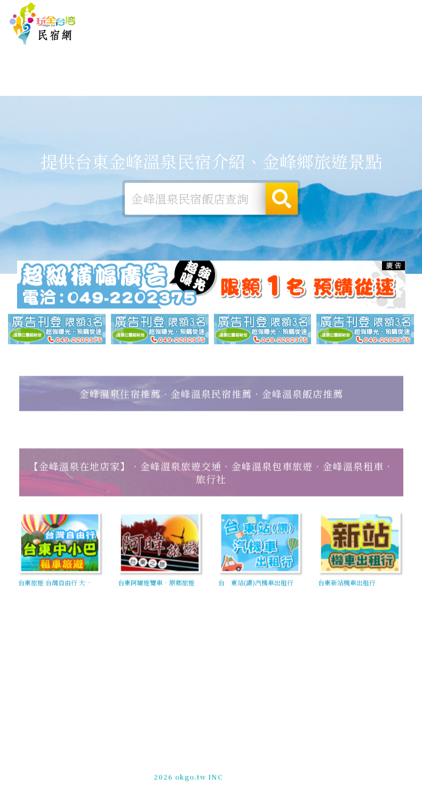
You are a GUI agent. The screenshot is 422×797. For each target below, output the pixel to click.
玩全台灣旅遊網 (225, 9)
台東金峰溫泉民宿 (42, 24)
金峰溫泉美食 (212, 90)
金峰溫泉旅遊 (164, 88)
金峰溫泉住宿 (68, 83)
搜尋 (282, 200)
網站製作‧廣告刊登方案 (323, 9)
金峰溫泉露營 (116, 85)
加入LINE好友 (252, 769)
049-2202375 (200, 769)
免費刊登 (268, 9)
